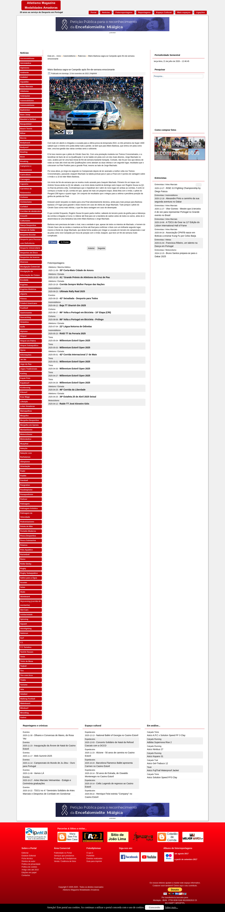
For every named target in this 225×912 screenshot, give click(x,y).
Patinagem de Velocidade (26, 515)
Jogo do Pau (25, 364)
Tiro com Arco (26, 675)
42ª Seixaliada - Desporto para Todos (79, 298)
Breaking (24, 161)
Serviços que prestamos (64, 856)
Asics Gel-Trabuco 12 (157, 763)
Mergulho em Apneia (29, 425)
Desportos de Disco (29, 253)
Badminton (25, 110)
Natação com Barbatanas (26, 455)
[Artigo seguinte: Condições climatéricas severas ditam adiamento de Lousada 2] (101, 248)
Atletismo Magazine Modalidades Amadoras (81, 890)
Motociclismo (26, 434)
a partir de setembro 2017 (186, 859)
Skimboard (25, 597)
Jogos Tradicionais (28, 369)
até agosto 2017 (182, 854)
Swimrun (24, 633)
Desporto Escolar (28, 235)
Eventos (51, 295)
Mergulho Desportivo (29, 420)
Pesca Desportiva (28, 536)
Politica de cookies (29, 867)
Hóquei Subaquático (29, 345)
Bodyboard (25, 143)
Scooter (23, 582)
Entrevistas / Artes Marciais (166, 184)
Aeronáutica (25, 63)
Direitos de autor (28, 861)
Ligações (200, 12)
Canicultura (25, 175)
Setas (22, 587)
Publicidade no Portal (63, 853)
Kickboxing (25, 388)
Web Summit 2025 (43, 756)
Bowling (24, 152)
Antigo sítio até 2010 (30, 870)
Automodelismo (27, 105)
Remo (22, 559)
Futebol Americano (28, 303)
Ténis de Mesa (26, 661)
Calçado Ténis (153, 732)
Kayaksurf (24, 383)
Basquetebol (25, 124)
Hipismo (24, 331)
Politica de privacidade (31, 864)
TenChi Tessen (26, 652)
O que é (89, 853)
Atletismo (24, 91)
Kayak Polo (25, 378)
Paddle (23, 476)
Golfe (22, 327)
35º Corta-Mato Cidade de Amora (77, 270)
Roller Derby (25, 564)
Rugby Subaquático (29, 573)
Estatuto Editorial (29, 856)
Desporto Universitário (30, 248)
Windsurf (24, 708)
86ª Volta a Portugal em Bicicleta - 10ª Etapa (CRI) (85, 312)
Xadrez (23, 717)
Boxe (22, 157)
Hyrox (22, 350)
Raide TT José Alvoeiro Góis (74, 403)
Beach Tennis (26, 129)
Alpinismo (24, 68)
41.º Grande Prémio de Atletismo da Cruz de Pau (85, 277)
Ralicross (82, 56)
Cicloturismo (26, 202)
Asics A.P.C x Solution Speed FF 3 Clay (166, 735)
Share (52, 242)
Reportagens (144, 12)
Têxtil (149, 767)
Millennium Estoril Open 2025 (75, 340)
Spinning (24, 619)
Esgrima (24, 285)
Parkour (23, 499)
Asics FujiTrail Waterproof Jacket (163, 770)
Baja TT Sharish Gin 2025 (73, 305)
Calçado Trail (152, 760)
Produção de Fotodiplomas (65, 858)
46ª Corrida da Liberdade (72, 389)
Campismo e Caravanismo (26, 168)
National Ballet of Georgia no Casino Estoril (117, 735)
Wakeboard (25, 703)
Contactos (26, 875)
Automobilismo (27, 101)
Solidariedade (26, 614)
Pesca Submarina (28, 540)
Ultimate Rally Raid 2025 (72, 291)
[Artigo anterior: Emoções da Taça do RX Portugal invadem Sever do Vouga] (91, 248)
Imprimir (93, 73)
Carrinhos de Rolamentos (26, 191)
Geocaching (25, 317)
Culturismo (25, 221)
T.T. (21, 643)
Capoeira (24, 184)
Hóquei (23, 336)
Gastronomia (26, 313)
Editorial (25, 853)
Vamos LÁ (39, 773)
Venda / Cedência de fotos (65, 861)
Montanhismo (26, 430)
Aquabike (24, 82)
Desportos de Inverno (29, 257)
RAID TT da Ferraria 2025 (73, 333)
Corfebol (24, 207)
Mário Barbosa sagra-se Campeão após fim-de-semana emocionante (81, 69)
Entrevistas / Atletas (163, 240)
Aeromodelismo (27, 58)
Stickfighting (26, 628)
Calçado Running (154, 739)
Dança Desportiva (28, 225)
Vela (22, 689)
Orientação (25, 466)
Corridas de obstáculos (30, 211)
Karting (23, 373)
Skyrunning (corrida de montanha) (30, 603)
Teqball (23, 666)
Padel (22, 471)
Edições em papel (29, 872)
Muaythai (24, 444)
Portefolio (90, 856)
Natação (24, 448)
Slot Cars (24, 610)
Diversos (24, 262)
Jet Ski (23, 359)
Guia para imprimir (94, 861)
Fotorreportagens (123, 12)
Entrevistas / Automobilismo (166, 195)
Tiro (22, 671)
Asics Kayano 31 (155, 756)
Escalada (24, 280)
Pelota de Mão (26, 526)
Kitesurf (23, 392)
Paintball (24, 480)
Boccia (23, 138)
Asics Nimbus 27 (155, 749)
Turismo (23, 685)
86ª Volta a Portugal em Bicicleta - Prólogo (82, 319)
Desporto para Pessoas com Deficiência (30, 241)
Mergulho (24, 416)
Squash (23, 624)
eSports (23, 294)
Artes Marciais (26, 86)
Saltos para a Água (28, 578)
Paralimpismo (26, 490)
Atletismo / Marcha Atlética (59, 267)
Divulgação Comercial (30, 267)
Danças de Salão (27, 230)
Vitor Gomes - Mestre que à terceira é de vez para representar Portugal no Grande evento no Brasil (178, 211)
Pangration (25, 485)
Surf (22, 638)
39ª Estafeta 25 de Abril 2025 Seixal (78, 396)
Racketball (25, 554)
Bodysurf (24, 147)
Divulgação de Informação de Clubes (30, 273)
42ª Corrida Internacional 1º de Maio (78, 354)
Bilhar (22, 133)
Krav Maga (25, 397)
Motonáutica (25, 439)
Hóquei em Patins (28, 341)
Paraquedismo (26, 494)
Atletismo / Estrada (56, 274)
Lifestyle (24, 402)
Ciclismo (24, 197)
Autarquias (25, 96)
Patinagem (25, 504)
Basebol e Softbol (28, 119)
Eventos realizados (94, 858)
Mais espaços (183, 12)
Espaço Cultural (164, 12)
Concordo (154, 907)
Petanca (23, 545)
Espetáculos (90, 732)
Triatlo (23, 680)
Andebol (24, 77)
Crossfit (23, 216)
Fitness (23, 299)
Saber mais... (171, 907)
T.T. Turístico (25, 647)
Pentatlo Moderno (28, 531)
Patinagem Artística (29, 508)
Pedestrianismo (27, 522)
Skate (22, 592)
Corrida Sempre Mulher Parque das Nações (82, 284)
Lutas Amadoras (27, 406)
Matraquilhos (26, 411)
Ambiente (24, 72)
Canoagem (25, 179)
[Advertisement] (177, 102)
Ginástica (24, 322)
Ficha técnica (27, 858)
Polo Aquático (26, 550)
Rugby (23, 568)
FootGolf (24, 308)
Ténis (22, 657)
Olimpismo (25, 462)
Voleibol (23, 694)
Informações (25, 355)
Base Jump (25, 115)
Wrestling (24, 713)
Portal (93, 12)
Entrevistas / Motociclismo (165, 250)
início (59, 56)
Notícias (106, 12)
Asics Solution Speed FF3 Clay (162, 777)
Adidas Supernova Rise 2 (159, 742)
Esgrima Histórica (28, 289)
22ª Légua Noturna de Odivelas (76, 326)
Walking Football (27, 699)
